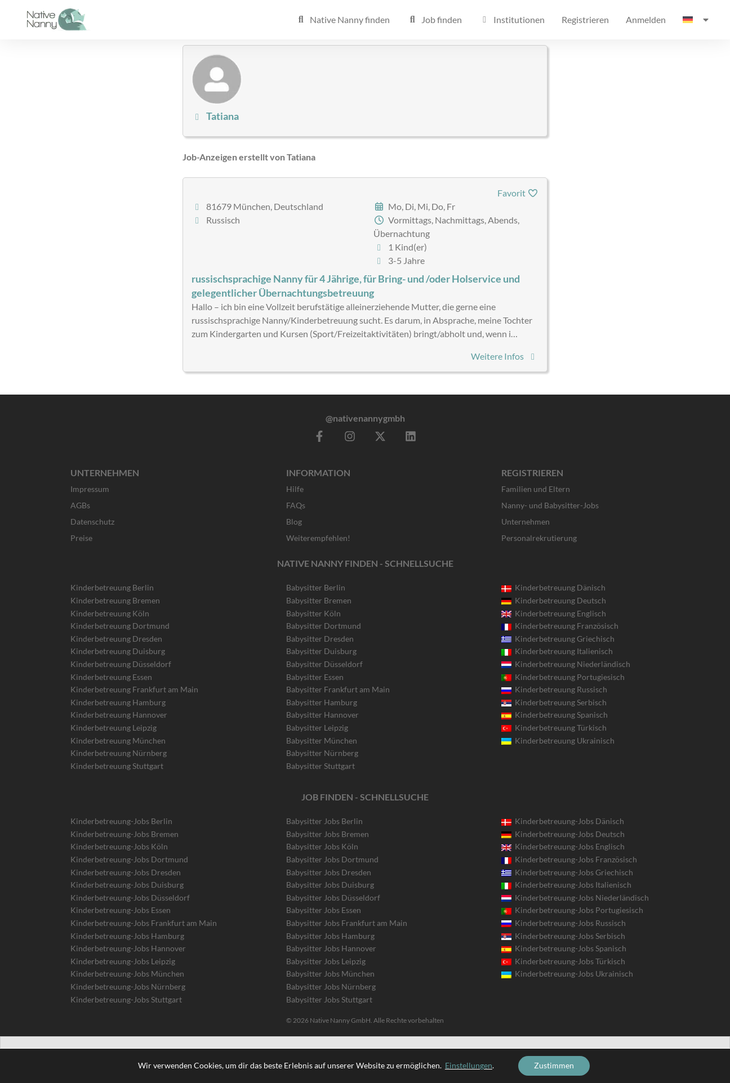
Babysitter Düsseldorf (324, 664)
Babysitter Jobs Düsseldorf (333, 897)
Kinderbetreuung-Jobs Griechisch (567, 872)
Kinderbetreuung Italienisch (557, 651)
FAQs (295, 505)
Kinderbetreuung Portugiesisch (563, 677)
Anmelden (646, 19)
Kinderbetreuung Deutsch (553, 600)
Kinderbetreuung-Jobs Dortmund (129, 859)
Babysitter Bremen (318, 600)
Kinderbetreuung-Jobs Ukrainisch (567, 973)
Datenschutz (92, 521)
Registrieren (585, 19)
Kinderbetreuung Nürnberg (118, 753)
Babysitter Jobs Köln (322, 846)
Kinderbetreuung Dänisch (553, 587)
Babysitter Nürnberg (322, 753)
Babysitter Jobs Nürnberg (331, 986)
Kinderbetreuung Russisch (554, 689)
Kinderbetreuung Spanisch (554, 714)
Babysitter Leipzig (317, 727)
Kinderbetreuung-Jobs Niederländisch (575, 897)
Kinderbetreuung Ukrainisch (558, 740)
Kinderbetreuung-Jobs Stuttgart (126, 999)
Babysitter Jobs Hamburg (330, 936)
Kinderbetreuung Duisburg (117, 651)
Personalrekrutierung (539, 538)
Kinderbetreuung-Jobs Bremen (124, 834)
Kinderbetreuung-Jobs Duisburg (127, 884)
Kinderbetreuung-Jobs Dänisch (562, 821)
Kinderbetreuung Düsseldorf (120, 664)
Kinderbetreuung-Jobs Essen (120, 910)
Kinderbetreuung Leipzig (113, 727)
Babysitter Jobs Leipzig (326, 961)
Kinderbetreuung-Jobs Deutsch (563, 834)
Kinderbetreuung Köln (109, 613)
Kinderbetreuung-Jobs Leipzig (122, 961)
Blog (294, 521)
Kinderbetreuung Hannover (118, 714)
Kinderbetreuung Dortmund (120, 625)
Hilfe (295, 489)
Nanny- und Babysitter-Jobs (550, 505)
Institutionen (512, 19)
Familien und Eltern (535, 489)
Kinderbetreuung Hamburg (118, 702)
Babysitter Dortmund (323, 625)
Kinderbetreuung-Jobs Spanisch (563, 948)
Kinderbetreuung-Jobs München (127, 973)
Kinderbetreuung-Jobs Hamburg (127, 936)
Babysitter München (321, 740)
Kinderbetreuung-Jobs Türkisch (563, 961)
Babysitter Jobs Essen (323, 910)
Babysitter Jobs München (330, 973)
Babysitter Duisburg (321, 651)
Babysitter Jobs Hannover (331, 948)
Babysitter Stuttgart (320, 766)
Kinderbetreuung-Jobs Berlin (121, 821)
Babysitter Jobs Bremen (327, 834)
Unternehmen (525, 521)
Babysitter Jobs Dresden (328, 872)
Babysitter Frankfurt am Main (338, 689)
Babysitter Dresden (320, 638)
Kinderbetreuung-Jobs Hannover (128, 948)
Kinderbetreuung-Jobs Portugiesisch (572, 910)
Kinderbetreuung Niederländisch (565, 664)
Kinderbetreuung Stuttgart (116, 766)
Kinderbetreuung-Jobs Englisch (563, 846)
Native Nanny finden (342, 19)
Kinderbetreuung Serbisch (554, 702)
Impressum (89, 489)
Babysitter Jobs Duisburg (330, 884)
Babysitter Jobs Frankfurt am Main (346, 923)
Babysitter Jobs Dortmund (332, 859)
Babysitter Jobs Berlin (324, 821)
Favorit (517, 192)
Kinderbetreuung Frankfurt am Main (134, 689)
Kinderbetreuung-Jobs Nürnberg (127, 986)
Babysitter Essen (315, 677)
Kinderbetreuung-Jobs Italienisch (566, 884)
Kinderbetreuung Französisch (559, 625)
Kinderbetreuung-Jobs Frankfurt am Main (143, 923)
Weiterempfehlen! (318, 538)
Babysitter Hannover (322, 714)
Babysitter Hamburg (321, 702)
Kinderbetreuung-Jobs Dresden (125, 872)
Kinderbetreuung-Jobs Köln (119, 846)
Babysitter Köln (313, 613)
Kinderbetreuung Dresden (116, 638)
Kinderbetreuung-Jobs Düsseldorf (130, 897)
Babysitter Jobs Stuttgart (329, 999)
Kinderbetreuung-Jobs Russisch (563, 923)
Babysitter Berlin (315, 587)
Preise (81, 538)
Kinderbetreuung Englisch (553, 613)
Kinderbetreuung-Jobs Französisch (569, 859)
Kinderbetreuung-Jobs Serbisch (563, 936)
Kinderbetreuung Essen (111, 677)
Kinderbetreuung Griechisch (558, 638)
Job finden (434, 19)
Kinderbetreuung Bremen (115, 600)
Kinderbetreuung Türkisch (554, 727)
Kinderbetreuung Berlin (112, 587)
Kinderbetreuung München (118, 740)
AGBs (80, 505)
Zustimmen (554, 1065)
